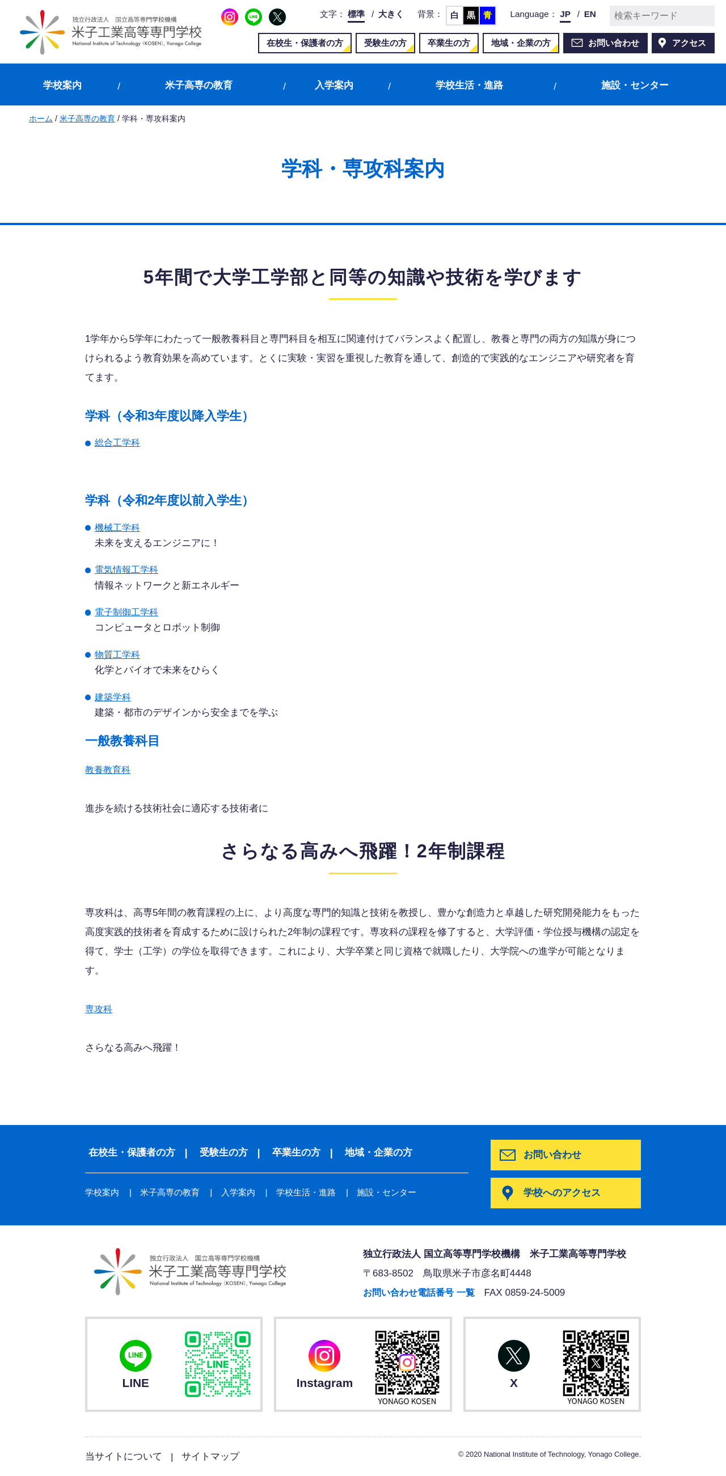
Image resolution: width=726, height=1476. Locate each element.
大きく (391, 14)
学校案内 (62, 85)
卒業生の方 (449, 43)
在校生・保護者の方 (305, 43)
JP (565, 14)
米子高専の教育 (199, 85)
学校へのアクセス (563, 1193)
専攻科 (99, 1009)
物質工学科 (119, 654)
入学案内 (334, 85)
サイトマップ (210, 1456)
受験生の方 (385, 43)
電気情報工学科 (128, 569)
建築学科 (114, 697)
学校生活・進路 (469, 85)
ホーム (41, 118)
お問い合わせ (613, 43)
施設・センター (635, 85)
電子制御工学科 (128, 612)
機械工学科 (119, 527)
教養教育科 (109, 769)
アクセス (689, 43)
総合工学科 (119, 442)
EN (590, 14)
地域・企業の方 (521, 43)
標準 (356, 14)
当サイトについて (123, 1456)
